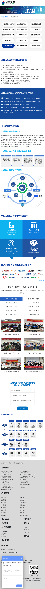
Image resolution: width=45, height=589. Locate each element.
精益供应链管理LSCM (8, 35)
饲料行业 (22, 510)
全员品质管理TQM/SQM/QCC (28, 477)
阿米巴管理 (8, 40)
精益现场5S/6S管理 (8, 24)
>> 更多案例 (40, 280)
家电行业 (22, 497)
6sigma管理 (36, 40)
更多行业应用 (24, 515)
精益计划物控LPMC (22, 29)
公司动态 (5, 540)
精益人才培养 (36, 45)
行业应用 (5, 493)
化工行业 (3, 502)
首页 (2, 17)
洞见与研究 (6, 527)
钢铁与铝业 (23, 502)
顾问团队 (27, 519)
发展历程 (26, 529)
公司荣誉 (26, 532)
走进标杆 (5, 523)
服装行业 (22, 505)
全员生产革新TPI (22, 35)
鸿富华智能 (19, 463)
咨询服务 (7, 17)
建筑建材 (22, 500)
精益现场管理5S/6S (6, 472)
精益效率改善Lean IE (8, 29)
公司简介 (26, 527)
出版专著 (3, 536)
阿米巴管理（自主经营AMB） (28, 474)
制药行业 (3, 497)
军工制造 (3, 515)
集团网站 (3, 463)
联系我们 (27, 536)
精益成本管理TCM (36, 35)
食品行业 (3, 505)
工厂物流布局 (36, 29)
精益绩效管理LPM (22, 45)
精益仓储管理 (8, 45)
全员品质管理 (22, 40)
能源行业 (3, 500)
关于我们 (27, 523)
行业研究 (3, 534)
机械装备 (3, 512)
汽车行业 (3, 510)
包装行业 (22, 507)
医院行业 (22, 512)
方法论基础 (4, 531)
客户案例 (5, 519)
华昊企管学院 (11, 463)
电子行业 (3, 507)
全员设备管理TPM (22, 24)
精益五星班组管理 (36, 24)
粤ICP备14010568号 (36, 578)
